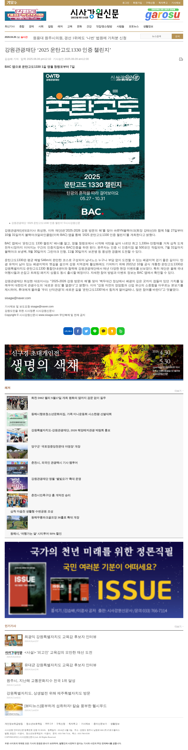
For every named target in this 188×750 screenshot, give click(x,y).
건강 (89, 26)
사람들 (120, 26)
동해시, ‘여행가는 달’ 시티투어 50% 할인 (36, 533)
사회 (40, 26)
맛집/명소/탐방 (104, 26)
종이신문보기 (100, 724)
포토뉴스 (134, 26)
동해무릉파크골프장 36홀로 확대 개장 (55, 517)
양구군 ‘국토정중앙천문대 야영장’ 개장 (55, 446)
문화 (79, 26)
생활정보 (148, 26)
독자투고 (163, 3)
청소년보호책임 (34, 724)
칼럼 (50, 26)
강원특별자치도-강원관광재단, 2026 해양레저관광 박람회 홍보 (70, 430)
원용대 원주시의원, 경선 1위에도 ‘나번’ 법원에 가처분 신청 (80, 38)
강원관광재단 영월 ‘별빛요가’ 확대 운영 (56, 478)
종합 (21, 26)
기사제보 (175, 3)
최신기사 (10, 26)
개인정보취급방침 (14, 724)
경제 (31, 26)
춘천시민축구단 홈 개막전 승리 (51, 495)
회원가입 (137, 3)
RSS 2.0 (49, 723)
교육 (69, 26)
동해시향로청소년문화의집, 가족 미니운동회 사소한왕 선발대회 (71, 414)
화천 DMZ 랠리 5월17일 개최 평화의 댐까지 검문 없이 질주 (68, 397)
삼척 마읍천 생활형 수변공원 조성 (31, 511)
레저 (60, 26)
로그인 (125, 3)
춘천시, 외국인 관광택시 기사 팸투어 (54, 462)
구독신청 (150, 3)
